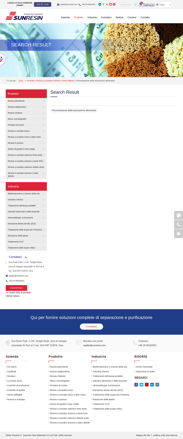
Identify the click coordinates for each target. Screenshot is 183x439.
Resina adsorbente (16, 101)
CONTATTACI (16, 288)
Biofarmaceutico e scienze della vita (24, 193)
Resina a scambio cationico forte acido (25, 155)
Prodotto (31, 81)
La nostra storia (14, 381)
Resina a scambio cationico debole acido (26, 167)
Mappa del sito (143, 435)
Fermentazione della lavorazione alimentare (95, 81)
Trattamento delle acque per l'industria (25, 230)
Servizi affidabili (14, 394)
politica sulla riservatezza (165, 435)
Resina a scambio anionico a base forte (25, 161)
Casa (21, 81)
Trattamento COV (15, 242)
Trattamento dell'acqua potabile (22, 205)
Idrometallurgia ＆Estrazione (20, 217)
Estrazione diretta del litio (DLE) (22, 224)
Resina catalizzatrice (17, 107)
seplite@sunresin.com (68, 4)
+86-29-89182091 (88, 4)
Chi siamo (12, 366)
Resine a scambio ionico (19, 131)
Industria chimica (15, 199)
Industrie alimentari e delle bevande (23, 211)
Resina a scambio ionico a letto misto (24, 137)
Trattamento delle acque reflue (21, 248)
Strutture (11, 376)
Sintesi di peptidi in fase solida (21, 149)
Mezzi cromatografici (17, 119)
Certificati (11, 371)
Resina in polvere (15, 143)
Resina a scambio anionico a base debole (55, 81)
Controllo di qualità (16, 390)
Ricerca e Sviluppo (16, 399)
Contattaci (91, 326)
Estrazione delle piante (18, 236)
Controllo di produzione (18, 385)
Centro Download (144, 366)
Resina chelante (15, 113)
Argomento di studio (145, 371)
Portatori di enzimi (16, 125)
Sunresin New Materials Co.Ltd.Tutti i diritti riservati (47, 435)
